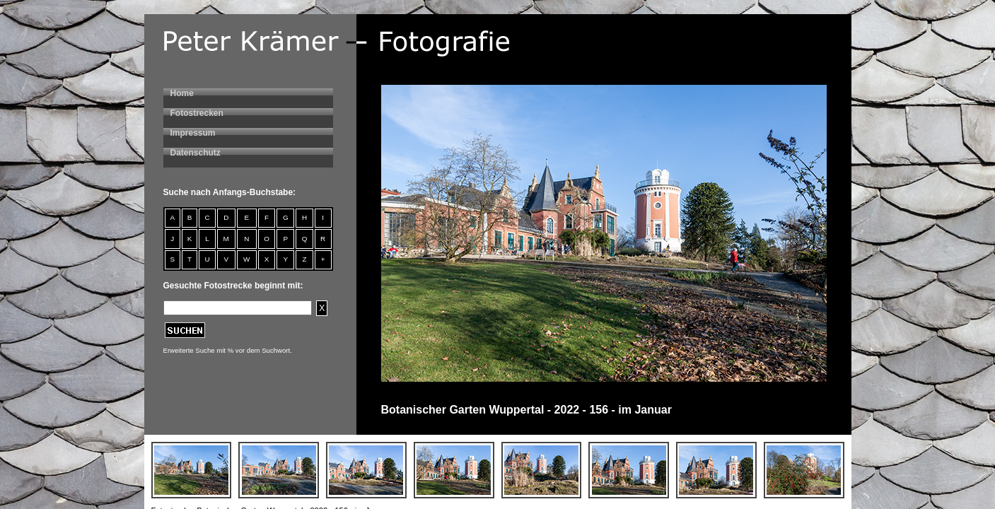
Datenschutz (195, 153)
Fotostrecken (196, 113)
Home (182, 93)
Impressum (193, 133)
